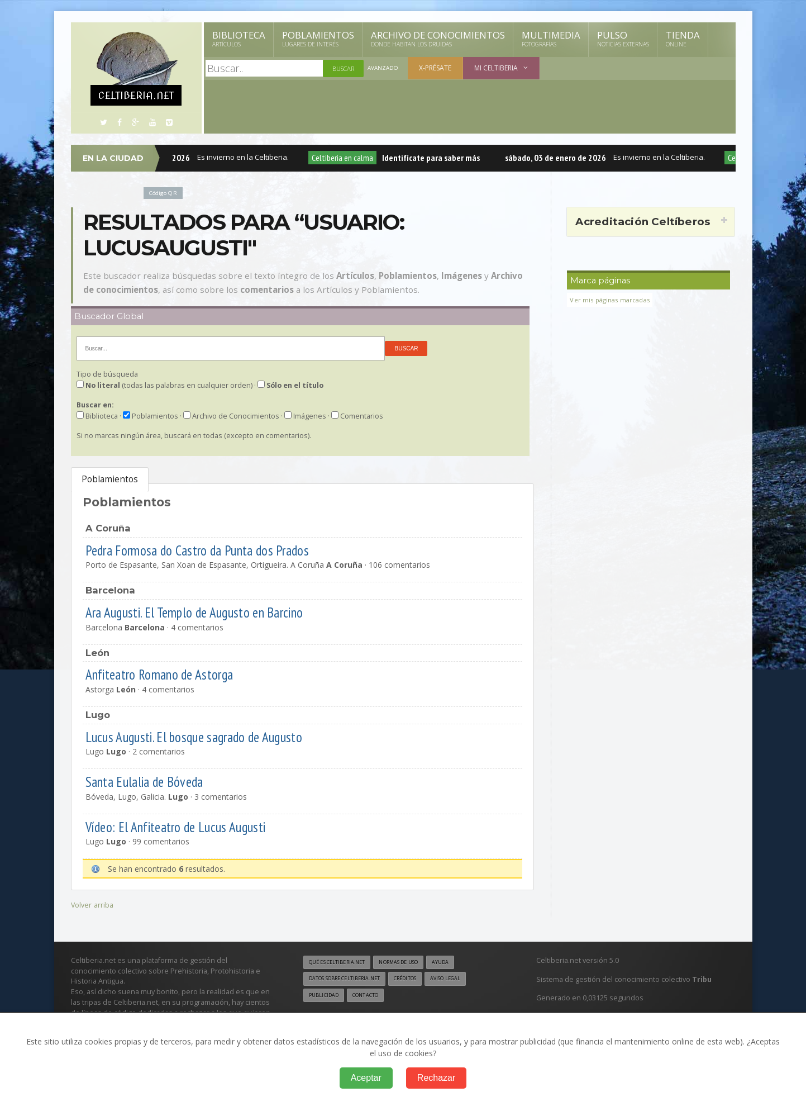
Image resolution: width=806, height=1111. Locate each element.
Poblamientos (318, 39)
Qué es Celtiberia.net (341, 962)
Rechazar (436, 1077)
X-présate (437, 68)
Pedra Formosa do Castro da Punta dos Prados (212, 549)
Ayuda (460, 962)
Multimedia (551, 39)
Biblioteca (238, 39)
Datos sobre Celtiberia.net (351, 980)
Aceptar (366, 1077)
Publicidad (325, 997)
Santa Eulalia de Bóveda (153, 781)
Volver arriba (93, 904)
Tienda (683, 39)
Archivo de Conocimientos (438, 39)
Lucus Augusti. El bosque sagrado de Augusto (207, 736)
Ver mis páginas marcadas (613, 300)
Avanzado (384, 68)
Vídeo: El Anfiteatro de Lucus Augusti (186, 826)
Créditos (421, 980)
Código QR (165, 192)
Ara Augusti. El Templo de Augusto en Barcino (210, 611)
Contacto (372, 997)
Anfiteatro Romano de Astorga (169, 673)
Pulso (623, 39)
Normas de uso (412, 962)
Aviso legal (466, 980)
